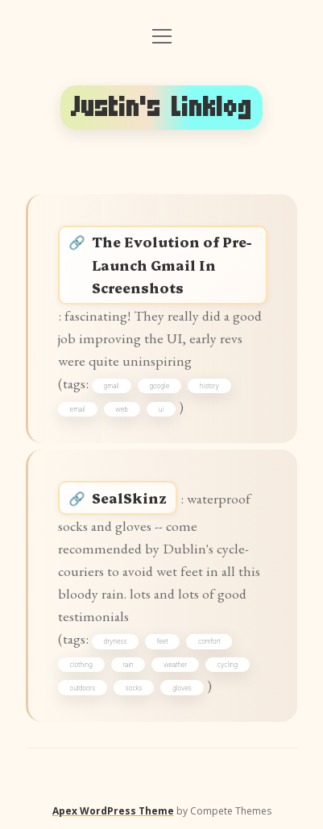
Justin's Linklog (161, 107)
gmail (111, 386)
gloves (182, 688)
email (77, 409)
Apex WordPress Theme (113, 811)
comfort (209, 641)
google (159, 386)
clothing (81, 665)
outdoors (83, 688)
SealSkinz (129, 497)
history (209, 386)
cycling (227, 665)
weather (175, 665)
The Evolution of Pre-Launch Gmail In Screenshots (171, 264)
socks (134, 688)
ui (161, 409)
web (121, 409)
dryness (115, 641)
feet (162, 641)
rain (127, 665)
